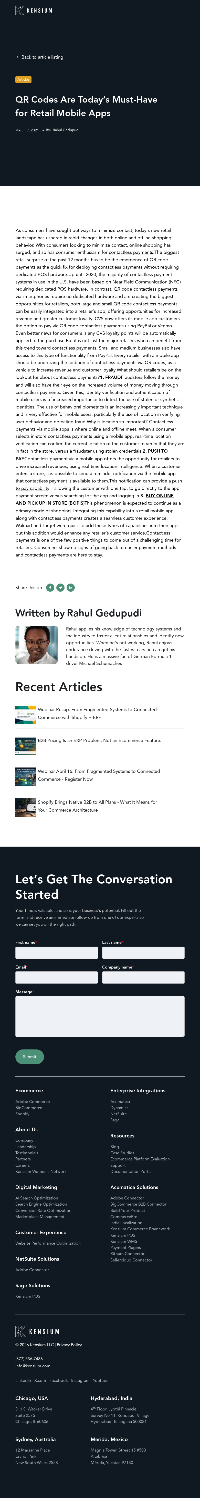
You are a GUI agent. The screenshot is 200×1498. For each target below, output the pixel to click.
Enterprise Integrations (137, 1091)
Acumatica (120, 1101)
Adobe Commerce (32, 1101)
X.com (40, 1380)
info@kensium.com (32, 1366)
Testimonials (26, 1153)
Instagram (80, 1380)
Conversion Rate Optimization (43, 1210)
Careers (22, 1165)
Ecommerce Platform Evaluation (140, 1159)
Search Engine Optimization (41, 1204)
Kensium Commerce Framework (140, 1229)
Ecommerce (29, 1091)
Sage (115, 1120)
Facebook (58, 1380)
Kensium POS (27, 1296)
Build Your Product (127, 1210)
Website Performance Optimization (48, 1243)
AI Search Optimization (36, 1198)
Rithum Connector (127, 1253)
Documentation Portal (131, 1171)
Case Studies (122, 1153)
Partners (23, 1159)
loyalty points (120, 333)
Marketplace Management (40, 1216)
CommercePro (124, 1216)
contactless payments (131, 252)
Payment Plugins (125, 1247)
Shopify (22, 1114)
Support (118, 1165)
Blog (114, 1146)
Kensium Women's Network (41, 1171)
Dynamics (119, 1107)
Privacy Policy (69, 1345)
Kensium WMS (123, 1241)
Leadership (25, 1146)
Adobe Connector (32, 1269)
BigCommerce (28, 1107)
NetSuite (118, 1114)
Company (24, 1140)
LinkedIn (23, 1380)
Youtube (101, 1380)
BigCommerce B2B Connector (138, 1204)
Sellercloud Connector (131, 1260)
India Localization (126, 1222)
